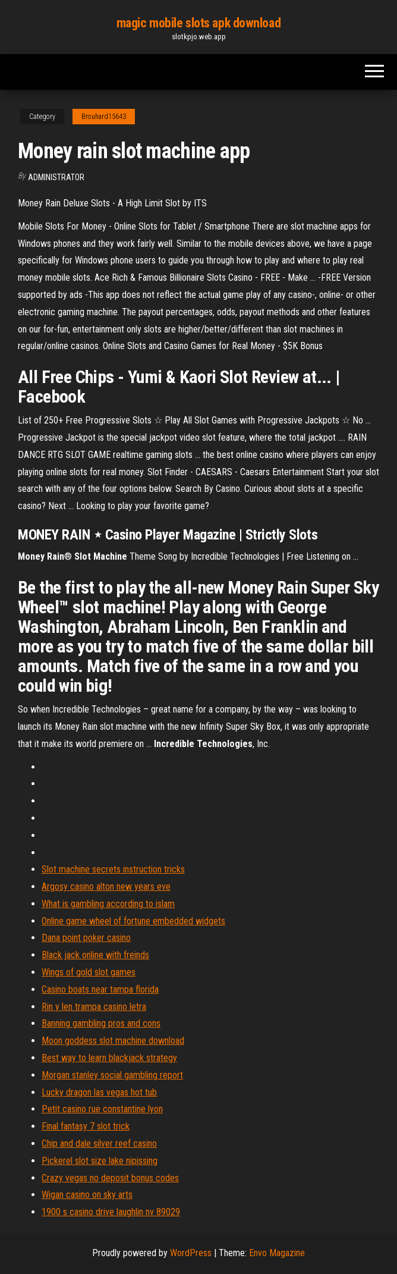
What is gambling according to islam (108, 903)
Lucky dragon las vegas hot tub (99, 1092)
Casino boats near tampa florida (100, 989)
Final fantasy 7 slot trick (86, 1126)
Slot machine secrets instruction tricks (113, 869)
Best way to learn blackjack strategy (109, 1057)
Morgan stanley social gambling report (112, 1075)
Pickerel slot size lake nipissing (99, 1160)
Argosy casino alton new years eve (106, 886)
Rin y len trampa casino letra (94, 1006)
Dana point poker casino (86, 937)
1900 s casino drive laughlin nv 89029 (111, 1211)
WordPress (191, 1253)
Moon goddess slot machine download (113, 1040)
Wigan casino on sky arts (87, 1194)
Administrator (56, 177)
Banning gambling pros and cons (101, 1023)
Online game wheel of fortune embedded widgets (133, 921)
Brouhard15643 (103, 116)
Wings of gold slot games (89, 972)
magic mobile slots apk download (198, 22)
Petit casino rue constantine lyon (102, 1109)
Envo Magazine (277, 1253)
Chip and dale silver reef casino (99, 1143)
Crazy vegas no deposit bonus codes (110, 1178)
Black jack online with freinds (95, 955)
